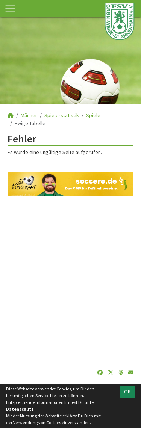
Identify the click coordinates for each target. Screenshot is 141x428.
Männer (29, 115)
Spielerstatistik (61, 115)
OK (127, 391)
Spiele (93, 115)
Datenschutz (19, 409)
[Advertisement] (70, 282)
